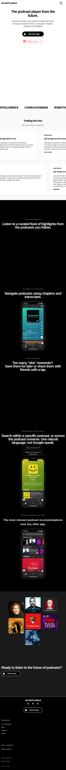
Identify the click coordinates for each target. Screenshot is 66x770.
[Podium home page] (9, 3)
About (3, 733)
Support (4, 730)
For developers (6, 724)
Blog (2, 727)
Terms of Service (6, 758)
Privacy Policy (5, 761)
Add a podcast (6, 749)
